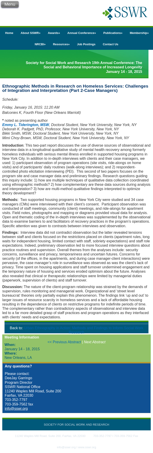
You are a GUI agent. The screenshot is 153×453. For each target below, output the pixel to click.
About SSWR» (30, 33)
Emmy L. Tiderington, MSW (25, 125)
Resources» (61, 44)
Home (9, 33)
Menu (9, 4)
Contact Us (110, 44)
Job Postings (86, 44)
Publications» (112, 33)
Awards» (54, 33)
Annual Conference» (81, 33)
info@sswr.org (16, 408)
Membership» (139, 33)
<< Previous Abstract (65, 342)
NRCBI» (40, 44)
